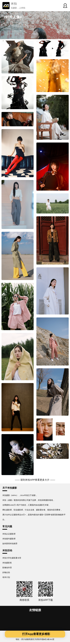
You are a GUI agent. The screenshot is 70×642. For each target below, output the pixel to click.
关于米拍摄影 (9, 487)
